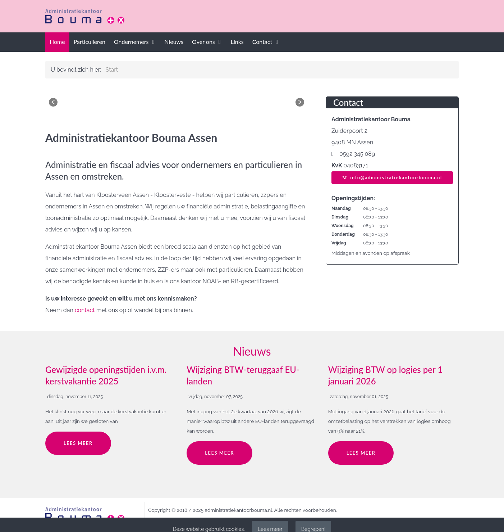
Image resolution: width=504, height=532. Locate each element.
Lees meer (78, 443)
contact (85, 310)
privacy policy (190, 520)
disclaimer (159, 520)
